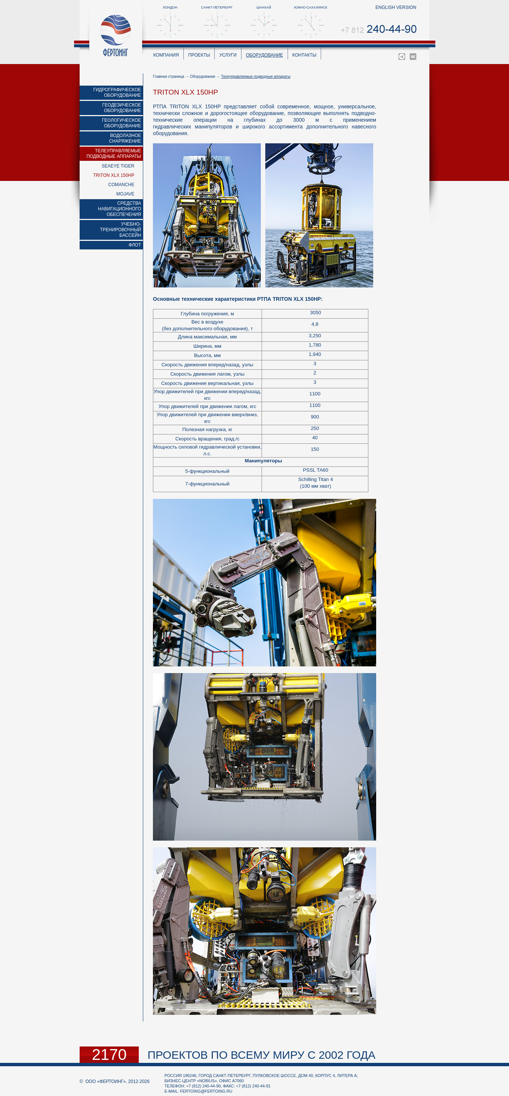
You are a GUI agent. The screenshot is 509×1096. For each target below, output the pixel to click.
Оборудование (264, 55)
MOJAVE (125, 194)
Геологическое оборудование (121, 123)
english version (395, 7)
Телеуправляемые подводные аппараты (113, 153)
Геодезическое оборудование (121, 107)
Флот (135, 245)
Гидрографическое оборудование (117, 92)
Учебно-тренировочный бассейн (120, 230)
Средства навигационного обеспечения (119, 209)
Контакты (304, 55)
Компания (166, 55)
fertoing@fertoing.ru (206, 1091)
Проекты (199, 55)
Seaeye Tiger (118, 166)
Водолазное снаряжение (125, 138)
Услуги (228, 55)
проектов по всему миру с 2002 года (261, 1055)
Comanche (121, 184)
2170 (109, 1054)
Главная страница (168, 76)
